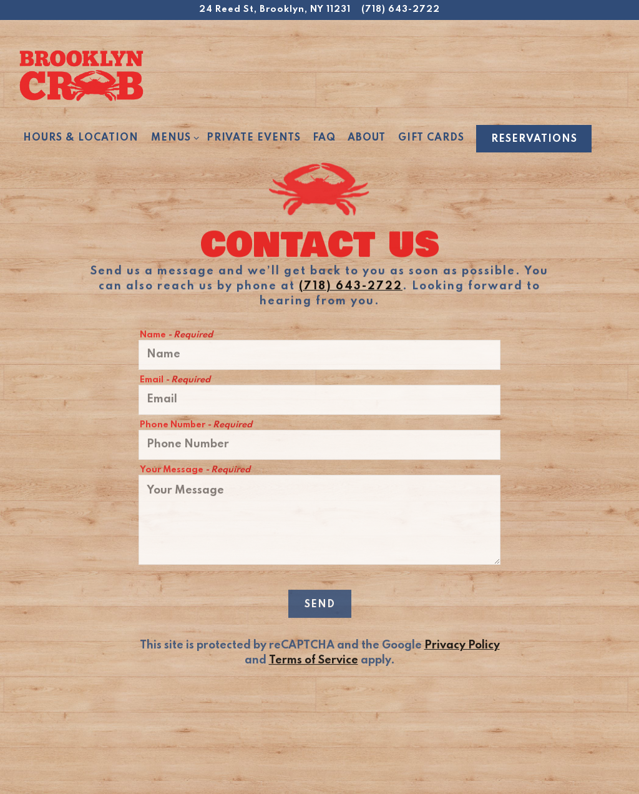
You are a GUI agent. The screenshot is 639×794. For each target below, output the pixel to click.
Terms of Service (313, 662)
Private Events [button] (254, 138)
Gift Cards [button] (431, 138)
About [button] (367, 138)
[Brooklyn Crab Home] (81, 75)
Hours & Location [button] (81, 138)
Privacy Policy (462, 647)
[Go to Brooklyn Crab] (275, 10)
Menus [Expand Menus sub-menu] (172, 137)
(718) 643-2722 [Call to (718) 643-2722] (400, 9)
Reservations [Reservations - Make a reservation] (534, 139)
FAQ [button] (324, 138)
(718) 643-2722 (350, 287)
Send (320, 607)
